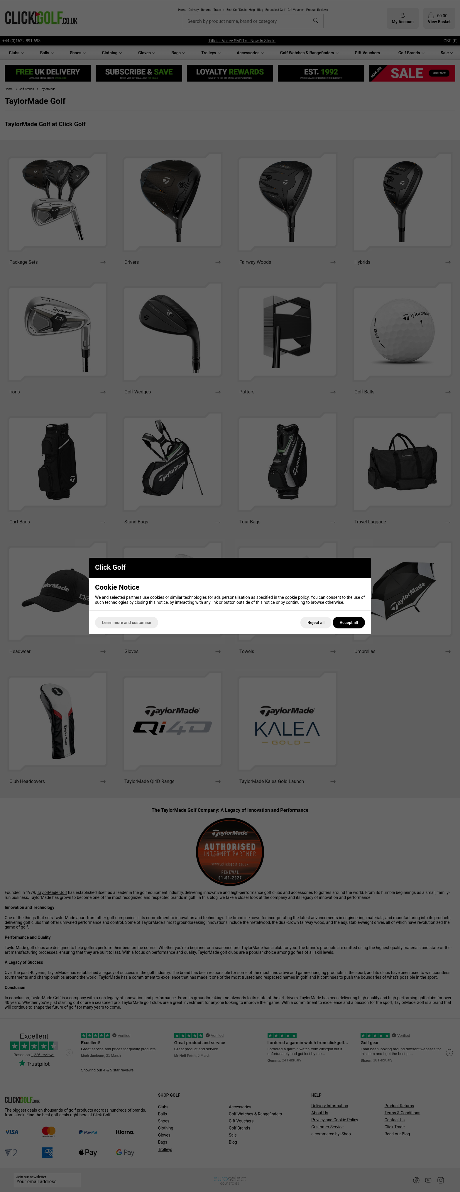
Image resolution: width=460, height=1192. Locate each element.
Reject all (315, 622)
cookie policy (297, 597)
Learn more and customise (126, 622)
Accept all (349, 622)
